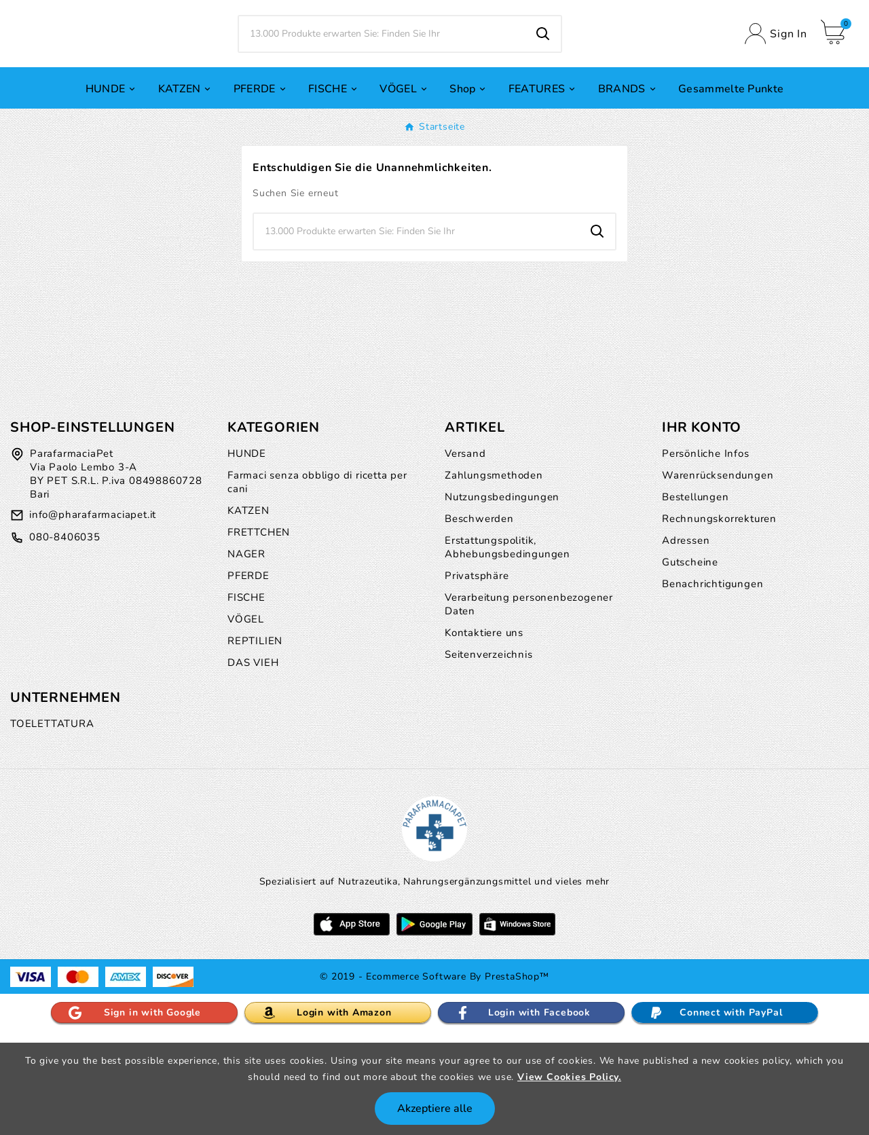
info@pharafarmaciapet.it (92, 614)
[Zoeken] (382, 84)
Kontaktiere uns (484, 732)
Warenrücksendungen (717, 575)
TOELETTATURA (52, 823)
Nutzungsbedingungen (502, 596)
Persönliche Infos (706, 553)
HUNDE (246, 553)
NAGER (246, 653)
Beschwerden (479, 618)
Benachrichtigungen (712, 683)
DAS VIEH (252, 762)
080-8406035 (64, 637)
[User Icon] (776, 83)
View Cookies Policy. (569, 1077)
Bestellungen (695, 596)
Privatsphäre (477, 675)
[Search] (543, 84)
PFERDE (248, 675)
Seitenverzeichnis (489, 754)
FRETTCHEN (258, 632)
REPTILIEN (254, 740)
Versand (465, 553)
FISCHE (246, 697)
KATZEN (248, 610)
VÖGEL (245, 719)
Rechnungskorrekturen (719, 618)
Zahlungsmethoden (494, 575)
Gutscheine (690, 662)
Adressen (685, 640)
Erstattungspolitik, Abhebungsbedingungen (507, 646)
